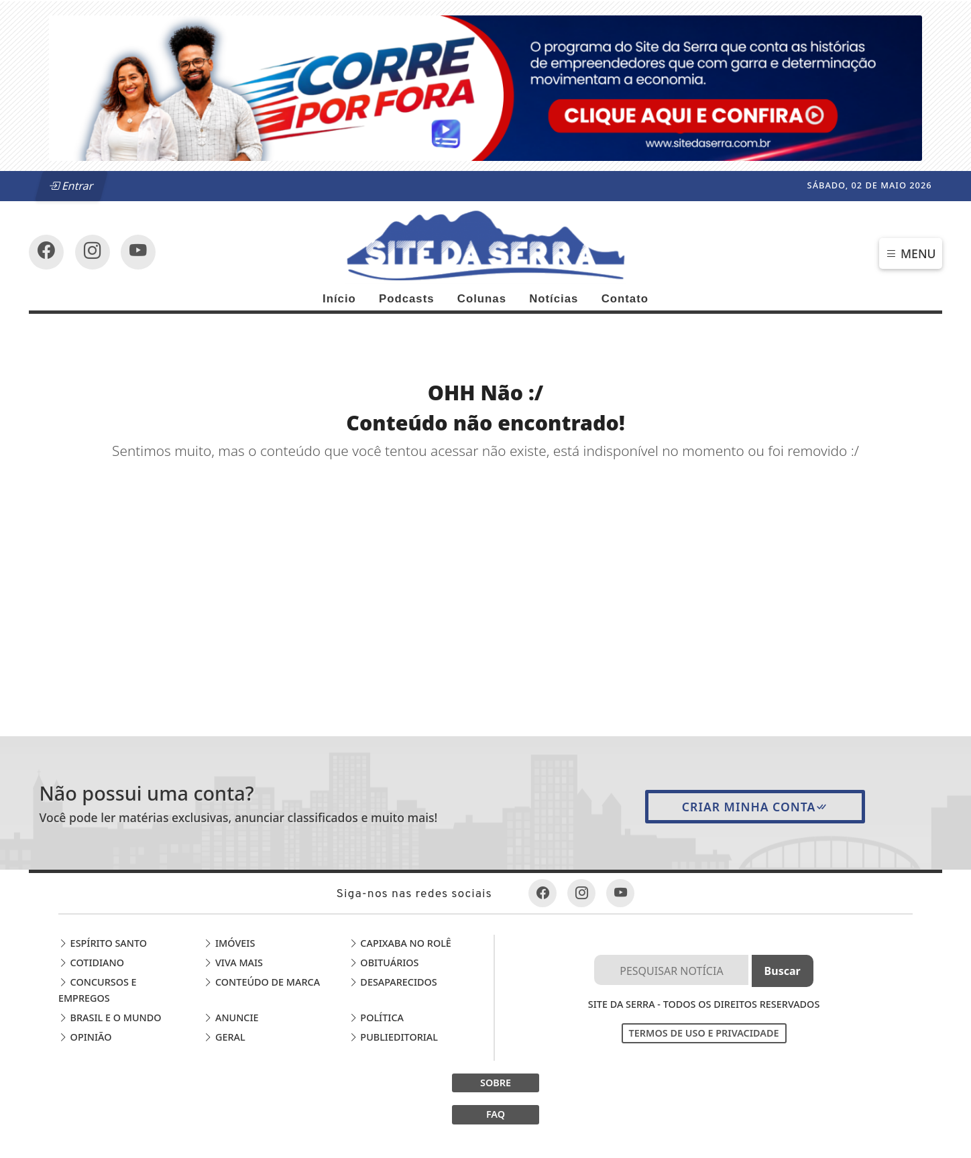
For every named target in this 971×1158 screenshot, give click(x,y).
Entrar (72, 185)
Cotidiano (91, 962)
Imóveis (229, 943)
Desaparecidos (393, 982)
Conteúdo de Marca (261, 982)
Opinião (85, 1037)
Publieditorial (393, 1037)
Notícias (553, 298)
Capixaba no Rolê (400, 943)
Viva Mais (233, 962)
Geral (224, 1037)
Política (376, 1017)
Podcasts (407, 298)
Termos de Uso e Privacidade (704, 1033)
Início (339, 298)
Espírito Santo (102, 943)
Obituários (384, 962)
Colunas (481, 298)
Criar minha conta (755, 806)
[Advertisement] (486, 562)
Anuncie (230, 1017)
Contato (625, 298)
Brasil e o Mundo (110, 1017)
